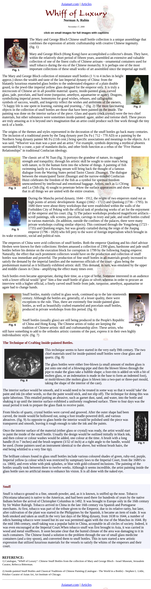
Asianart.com (70, 4)
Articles (86, 4)
